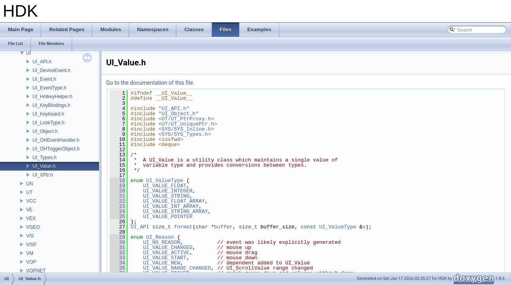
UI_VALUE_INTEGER (168, 190)
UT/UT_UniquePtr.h (188, 123)
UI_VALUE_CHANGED (168, 247)
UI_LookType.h (48, 122)
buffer (223, 226)
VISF (31, 244)
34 (117, 262)
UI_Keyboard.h (48, 114)
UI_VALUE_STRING (166, 196)
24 (117, 211)
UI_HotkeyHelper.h (52, 96)
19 (117, 185)
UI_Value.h (43, 166)
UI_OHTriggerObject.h (56, 149)
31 (117, 247)
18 (117, 180)
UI (28, 53)
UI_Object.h (44, 131)
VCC (31, 201)
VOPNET (36, 271)
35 (117, 268)
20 (117, 190)
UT (29, 192)
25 (117, 216)
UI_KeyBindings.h (51, 105)
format (183, 226)
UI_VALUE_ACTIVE (166, 252)
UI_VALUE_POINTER (168, 216)
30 (117, 242)
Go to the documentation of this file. (150, 83)
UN (29, 183)
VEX (31, 218)
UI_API (140, 226)
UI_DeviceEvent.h (51, 70)
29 (117, 237)
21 (117, 196)
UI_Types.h (44, 157)
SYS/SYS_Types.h (185, 134)
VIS (30, 236)
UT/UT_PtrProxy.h (186, 118)
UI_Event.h (44, 79)
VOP (31, 262)
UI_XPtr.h (42, 175)
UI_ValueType (164, 180)
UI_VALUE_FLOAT (164, 185)
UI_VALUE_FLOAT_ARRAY (174, 201)
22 (117, 201)
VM (29, 253)
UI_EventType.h (49, 88)
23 (117, 206)
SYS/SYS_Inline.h (186, 129)
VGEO (33, 227)
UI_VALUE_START (164, 257)
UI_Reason (160, 237)
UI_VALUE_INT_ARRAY (170, 206)
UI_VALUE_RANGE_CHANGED (177, 268)
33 (117, 257)
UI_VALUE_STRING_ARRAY (175, 211)
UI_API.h (41, 62)
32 (117, 252)
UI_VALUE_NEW (161, 262)
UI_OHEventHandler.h (56, 140)
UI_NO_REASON (161, 242)
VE (29, 210)
